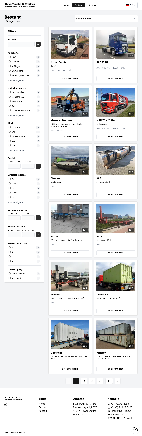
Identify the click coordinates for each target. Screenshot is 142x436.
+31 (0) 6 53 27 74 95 (121, 407)
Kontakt (93, 5)
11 (109, 380)
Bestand (79, 5)
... (100, 380)
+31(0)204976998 (120, 403)
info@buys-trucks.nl (121, 410)
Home (66, 5)
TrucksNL (20, 432)
